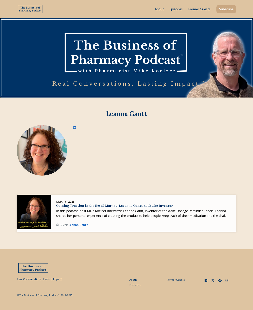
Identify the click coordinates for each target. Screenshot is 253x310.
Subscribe (226, 9)
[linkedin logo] (74, 127)
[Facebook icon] (220, 280)
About (159, 9)
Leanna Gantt (78, 225)
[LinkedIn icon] (206, 280)
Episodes (176, 9)
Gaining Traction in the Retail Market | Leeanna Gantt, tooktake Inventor (114, 206)
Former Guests (199, 9)
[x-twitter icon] (212, 280)
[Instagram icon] (227, 280)
